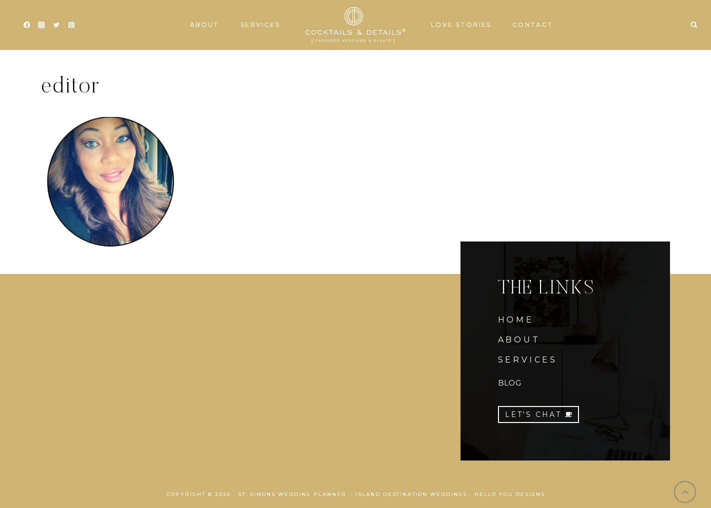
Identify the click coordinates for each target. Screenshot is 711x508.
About (205, 24)
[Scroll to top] (685, 492)
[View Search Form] (694, 25)
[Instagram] (41, 25)
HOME (516, 319)
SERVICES (528, 359)
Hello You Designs (509, 494)
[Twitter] (56, 25)
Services (260, 24)
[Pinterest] (71, 25)
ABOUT (519, 339)
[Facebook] (27, 25)
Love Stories (461, 24)
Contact (533, 24)
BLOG (509, 383)
